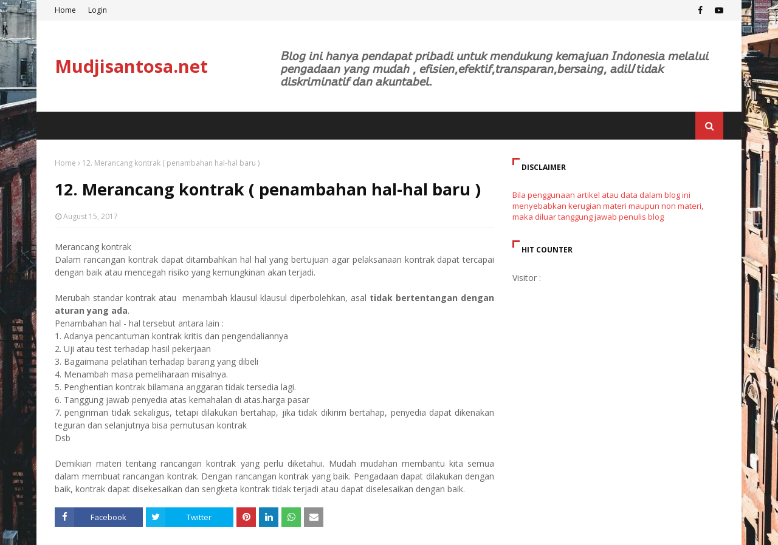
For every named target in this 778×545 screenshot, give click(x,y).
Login (97, 10)
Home (65, 10)
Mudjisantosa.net (131, 66)
